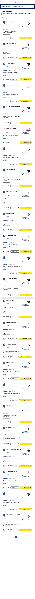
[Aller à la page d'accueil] (18, 2)
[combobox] (17, 6)
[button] (30, 6)
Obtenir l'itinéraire (6, 34)
